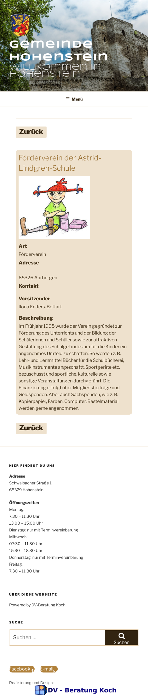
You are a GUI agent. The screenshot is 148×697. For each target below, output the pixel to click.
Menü (74, 99)
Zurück (31, 131)
